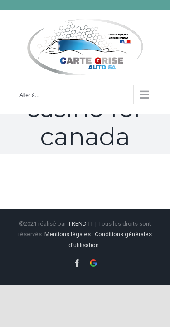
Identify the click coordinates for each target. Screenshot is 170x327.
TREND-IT (81, 222)
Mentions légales (67, 233)
